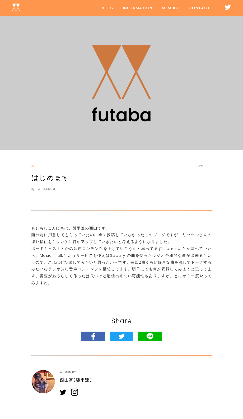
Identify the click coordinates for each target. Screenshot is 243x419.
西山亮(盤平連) (47, 189)
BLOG (107, 8)
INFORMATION (137, 8)
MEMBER (170, 8)
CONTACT (199, 8)
